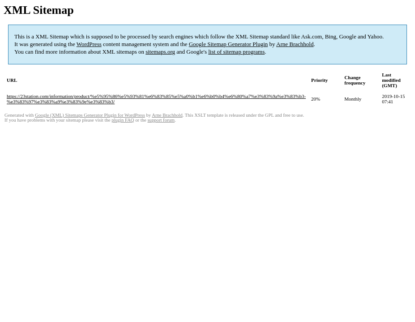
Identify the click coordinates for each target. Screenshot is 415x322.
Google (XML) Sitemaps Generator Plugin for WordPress (90, 115)
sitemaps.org (160, 51)
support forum (161, 120)
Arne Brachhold (294, 44)
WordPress (89, 44)
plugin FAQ (122, 120)
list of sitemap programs (236, 51)
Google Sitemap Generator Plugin (228, 44)
